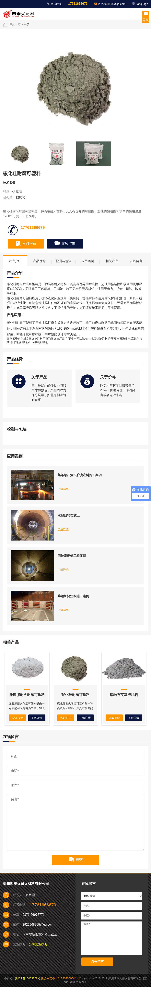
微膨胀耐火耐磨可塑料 (27, 695)
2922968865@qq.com (111, 4)
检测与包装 (63, 261)
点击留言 (97, 961)
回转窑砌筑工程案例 (72, 555)
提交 (76, 860)
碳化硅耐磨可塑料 (75, 695)
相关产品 (112, 261)
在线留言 (136, 261)
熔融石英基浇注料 (124, 695)
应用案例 (87, 261)
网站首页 (15, 24)
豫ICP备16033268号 (27, 978)
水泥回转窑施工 (69, 515)
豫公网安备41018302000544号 (60, 978)
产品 (26, 24)
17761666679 (77, 3)
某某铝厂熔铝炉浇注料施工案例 (80, 475)
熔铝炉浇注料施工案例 (73, 596)
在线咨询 (65, 244)
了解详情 (63, 489)
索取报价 (25, 244)
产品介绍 (15, 261)
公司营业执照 (38, 944)
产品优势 (39, 261)
